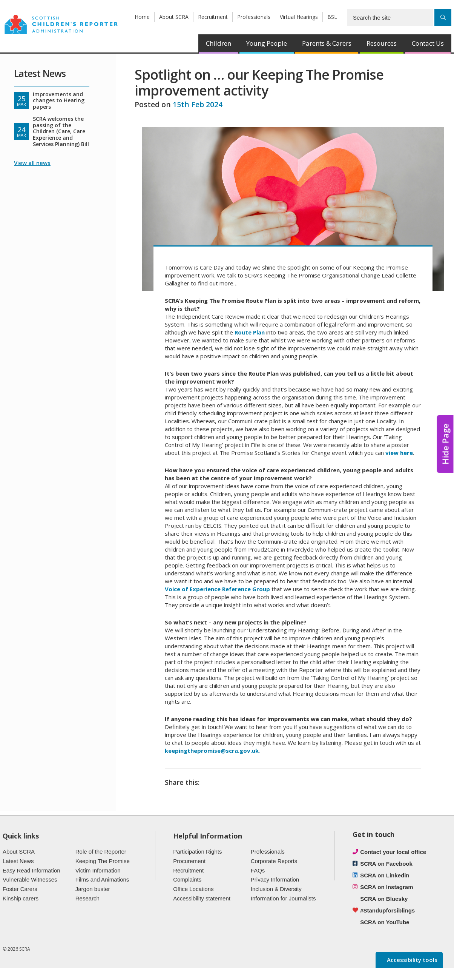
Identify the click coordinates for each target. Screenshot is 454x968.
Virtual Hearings (299, 16)
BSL (332, 16)
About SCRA (174, 16)
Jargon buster (92, 889)
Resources (382, 43)
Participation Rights (197, 851)
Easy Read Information (31, 870)
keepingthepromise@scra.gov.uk (212, 750)
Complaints (187, 879)
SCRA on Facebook (386, 863)
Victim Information (98, 870)
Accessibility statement (201, 898)
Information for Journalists (283, 898)
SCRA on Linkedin (384, 875)
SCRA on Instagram (386, 887)
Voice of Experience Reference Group (217, 589)
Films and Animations (102, 879)
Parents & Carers (326, 43)
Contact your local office (393, 852)
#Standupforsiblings (387, 910)
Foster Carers (20, 889)
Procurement (189, 861)
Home (142, 16)
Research (87, 898)
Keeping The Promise (102, 861)
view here (399, 452)
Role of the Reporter (100, 851)
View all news (32, 162)
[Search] (442, 17)
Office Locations (193, 889)
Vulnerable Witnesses (30, 879)
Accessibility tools (411, 959)
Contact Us (428, 43)
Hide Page (445, 443)
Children (218, 43)
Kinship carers (20, 898)
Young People (266, 43)
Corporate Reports (274, 861)
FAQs (258, 870)
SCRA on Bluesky (384, 899)
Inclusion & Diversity (276, 889)
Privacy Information (275, 879)
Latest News (18, 861)
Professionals (253, 16)
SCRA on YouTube (384, 922)
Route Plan (250, 332)
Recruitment (213, 16)
